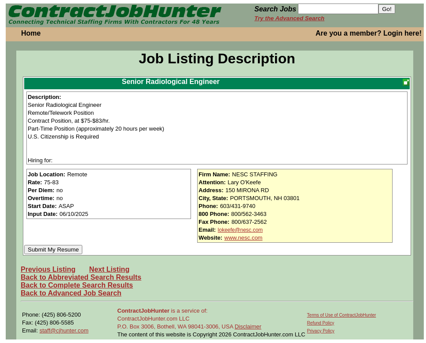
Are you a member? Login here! (369, 33)
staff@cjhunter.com (64, 330)
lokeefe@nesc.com (240, 230)
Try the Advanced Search (289, 18)
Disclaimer (248, 326)
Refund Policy (320, 323)
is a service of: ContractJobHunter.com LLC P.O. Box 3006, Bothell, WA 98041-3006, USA (176, 318)
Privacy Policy (320, 330)
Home (30, 33)
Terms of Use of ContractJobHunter (341, 315)
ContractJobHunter (143, 310)
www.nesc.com (243, 237)
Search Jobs (275, 9)
